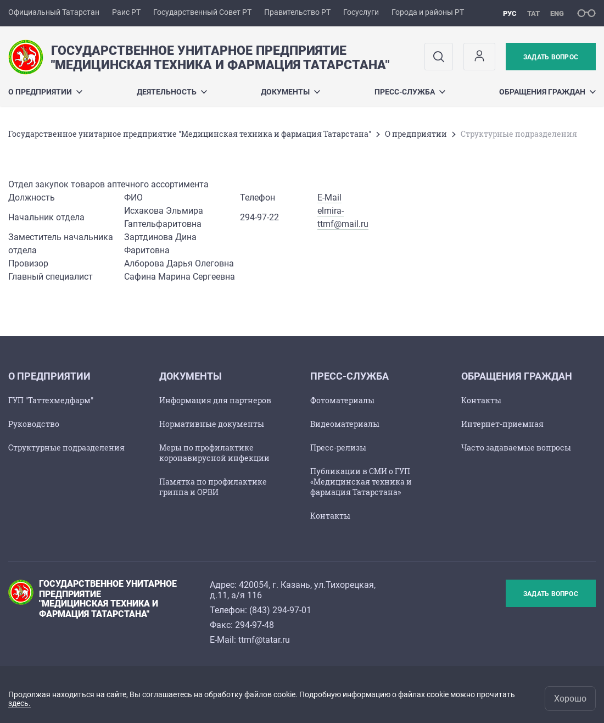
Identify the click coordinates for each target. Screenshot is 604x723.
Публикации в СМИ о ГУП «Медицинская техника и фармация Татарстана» (361, 481)
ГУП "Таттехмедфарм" (50, 400)
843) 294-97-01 (281, 610)
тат (533, 13)
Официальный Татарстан (53, 12)
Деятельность (172, 91)
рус (510, 13)
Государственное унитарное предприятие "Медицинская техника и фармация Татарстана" (189, 134)
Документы (290, 91)
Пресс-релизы (338, 447)
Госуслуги (361, 12)
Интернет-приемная (502, 424)
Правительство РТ (297, 12)
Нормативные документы (211, 424)
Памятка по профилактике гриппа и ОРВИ (213, 486)
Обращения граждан (547, 91)
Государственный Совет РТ (202, 12)
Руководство (33, 424)
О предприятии (45, 91)
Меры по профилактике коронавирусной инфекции (214, 452)
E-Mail (329, 197)
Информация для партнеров (215, 400)
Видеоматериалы (344, 424)
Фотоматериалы (342, 400)
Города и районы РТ (428, 12)
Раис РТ (126, 12)
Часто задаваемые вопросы (516, 447)
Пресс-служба (409, 91)
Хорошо (570, 698)
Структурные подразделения (66, 447)
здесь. (19, 703)
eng (557, 13)
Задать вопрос (550, 57)
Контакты (330, 515)
